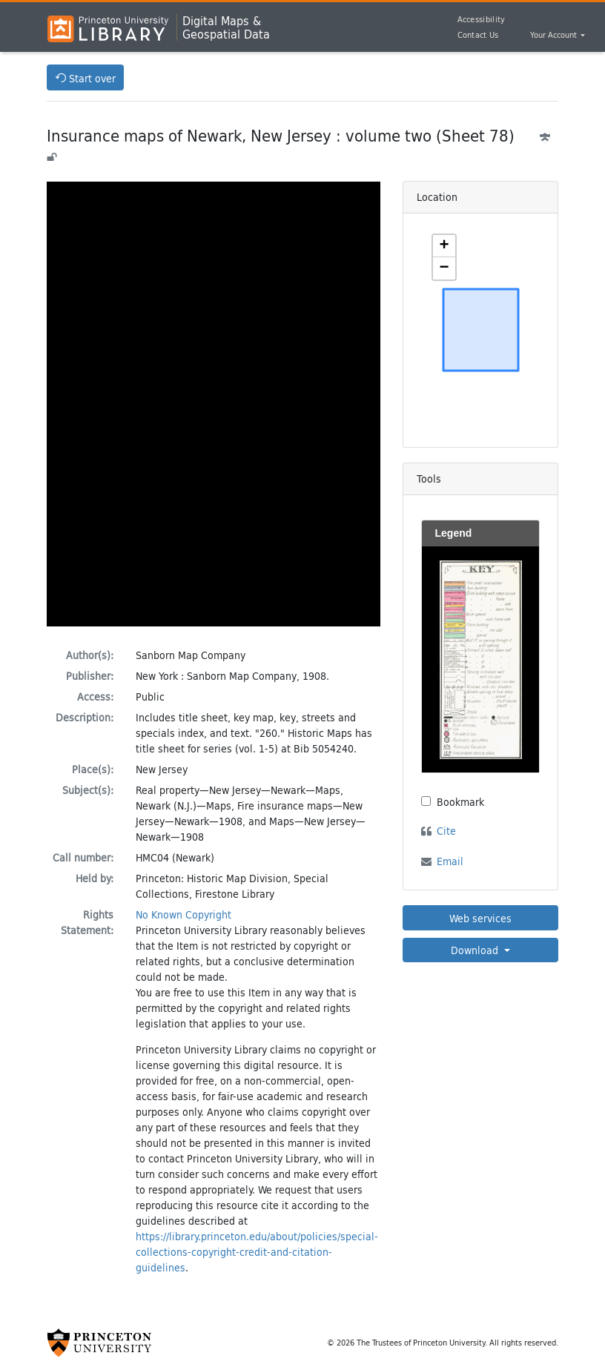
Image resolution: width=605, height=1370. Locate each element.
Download (476, 950)
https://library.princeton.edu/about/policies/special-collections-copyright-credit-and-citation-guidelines (257, 1251)
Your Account (554, 36)
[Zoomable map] (481, 330)
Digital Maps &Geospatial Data (226, 27)
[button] (444, 246)
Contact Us (478, 35)
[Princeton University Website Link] (99, 1342)
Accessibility (481, 19)
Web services (480, 918)
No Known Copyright (183, 914)
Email (450, 861)
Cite (446, 830)
